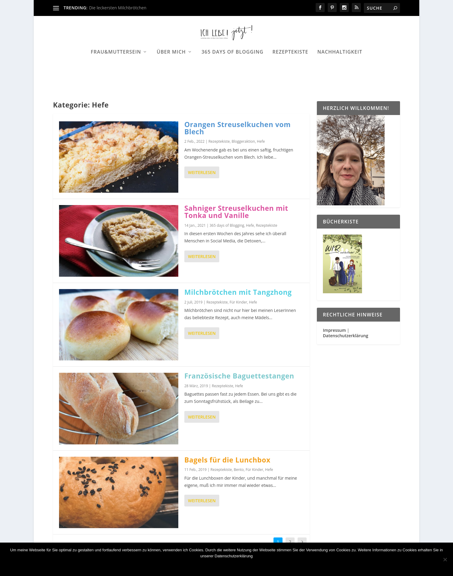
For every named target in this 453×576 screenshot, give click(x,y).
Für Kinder (238, 302)
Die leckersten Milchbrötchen (117, 8)
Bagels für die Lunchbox (227, 460)
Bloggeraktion (243, 142)
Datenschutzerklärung (345, 336)
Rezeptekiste (290, 71)
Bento (239, 470)
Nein (203, 566)
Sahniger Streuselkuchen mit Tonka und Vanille (236, 212)
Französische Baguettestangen (239, 376)
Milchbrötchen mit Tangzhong (238, 292)
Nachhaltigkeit (339, 71)
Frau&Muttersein (116, 71)
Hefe (261, 142)
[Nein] (444, 559)
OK (186, 566)
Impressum (334, 330)
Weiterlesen (202, 173)
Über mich (171, 71)
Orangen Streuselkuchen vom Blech (237, 128)
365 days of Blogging (233, 71)
